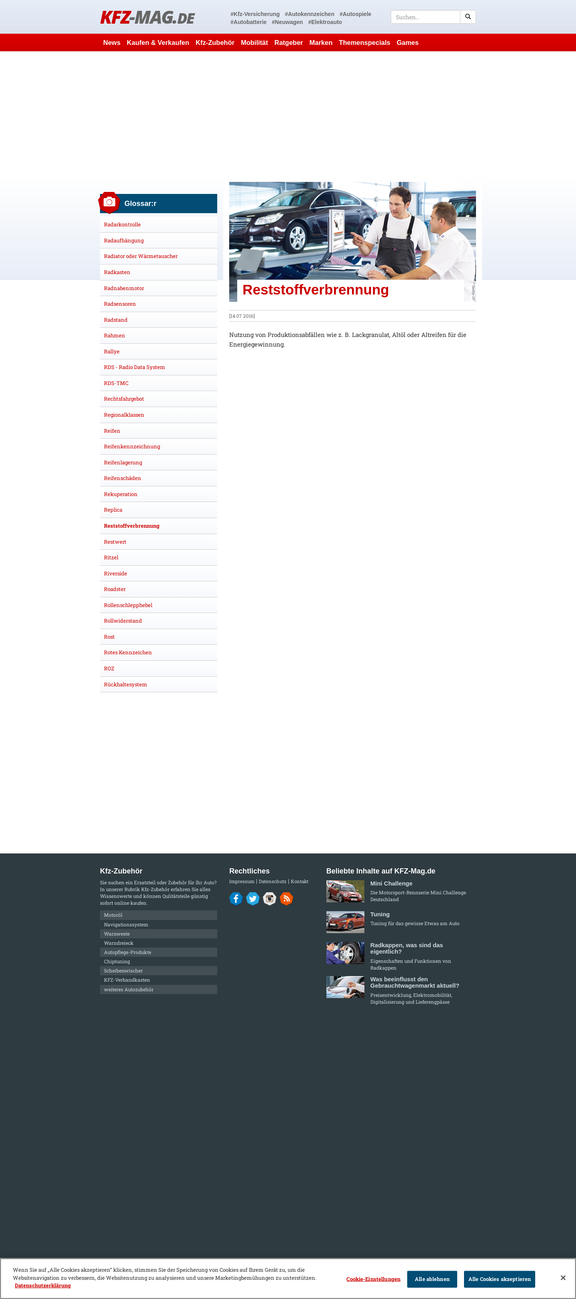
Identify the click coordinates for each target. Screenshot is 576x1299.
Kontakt (299, 881)
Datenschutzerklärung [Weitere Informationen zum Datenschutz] (43, 1285)
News (111, 42)
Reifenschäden (122, 478)
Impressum (241, 881)
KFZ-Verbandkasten (127, 979)
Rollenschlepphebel (128, 605)
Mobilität (254, 42)
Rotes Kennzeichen (128, 652)
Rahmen (114, 335)
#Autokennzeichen (309, 14)
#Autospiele (355, 14)
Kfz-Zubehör (215, 42)
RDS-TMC (116, 383)
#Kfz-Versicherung (255, 14)
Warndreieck (119, 943)
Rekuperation (121, 494)
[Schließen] (563, 1278)
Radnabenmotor (124, 288)
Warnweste (117, 933)
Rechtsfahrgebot (124, 398)
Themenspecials (364, 42)
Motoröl (113, 915)
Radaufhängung (124, 240)
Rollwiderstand (123, 620)
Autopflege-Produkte (127, 952)
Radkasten (117, 272)
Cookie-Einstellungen (373, 1279)
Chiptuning (117, 961)
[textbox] (433, 17)
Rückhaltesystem (125, 684)
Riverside (115, 573)
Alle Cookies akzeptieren (499, 1279)
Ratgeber (288, 42)
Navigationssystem (126, 924)
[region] (288, 1278)
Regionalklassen (124, 414)
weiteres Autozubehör (129, 989)
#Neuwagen (287, 22)
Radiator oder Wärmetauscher (141, 256)
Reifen (112, 430)
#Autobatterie (248, 22)
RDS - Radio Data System (134, 367)
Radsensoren (120, 303)
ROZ (109, 668)
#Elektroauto (325, 22)
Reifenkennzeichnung (132, 446)
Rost (109, 636)
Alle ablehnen (432, 1279)
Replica (113, 509)
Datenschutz (272, 881)
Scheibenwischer (123, 970)
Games (408, 42)
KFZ (147, 16)
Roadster (115, 589)
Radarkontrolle (122, 224)
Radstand (116, 319)
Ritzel (111, 557)
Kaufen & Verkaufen (158, 42)
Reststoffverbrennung (132, 525)
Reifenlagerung (123, 462)
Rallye (112, 351)
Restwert (115, 541)
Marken (321, 42)
